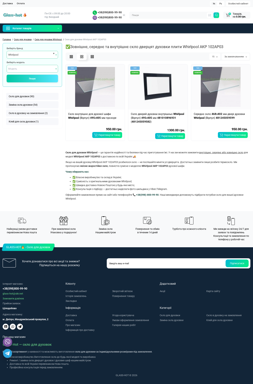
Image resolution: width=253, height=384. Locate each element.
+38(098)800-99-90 (107, 12)
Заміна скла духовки (171, 320)
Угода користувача (123, 315)
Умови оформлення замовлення (130, 320)
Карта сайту (213, 291)
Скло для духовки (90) (21, 96)
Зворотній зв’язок (122, 291)
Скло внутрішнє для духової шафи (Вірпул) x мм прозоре (92, 115)
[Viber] (7, 342)
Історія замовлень (76, 296)
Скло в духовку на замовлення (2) (28, 113)
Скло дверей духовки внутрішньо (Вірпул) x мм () (157, 117)
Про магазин (73, 325)
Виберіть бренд (15, 48)
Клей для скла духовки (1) (24, 121)
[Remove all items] (53, 53)
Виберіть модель (16, 62)
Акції (162, 291)
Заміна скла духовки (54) (23, 104)
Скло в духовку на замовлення (224, 315)
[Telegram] (7, 353)
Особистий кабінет (238, 3)
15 (215, 56)
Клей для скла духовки (219, 320)
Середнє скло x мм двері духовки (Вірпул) (219, 115)
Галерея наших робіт (124, 325)
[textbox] (32, 68)
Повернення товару (123, 296)
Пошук (32, 78)
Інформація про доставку (80, 330)
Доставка (8, 3)
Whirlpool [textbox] (13, 54)
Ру (220, 3)
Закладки (71, 301)
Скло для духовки (170, 315)
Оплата (21, 3)
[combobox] (32, 55)
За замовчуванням (236, 56)
